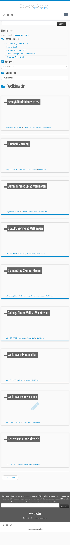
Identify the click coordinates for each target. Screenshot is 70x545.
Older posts (10, 477)
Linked (27, 380)
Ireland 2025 (11, 47)
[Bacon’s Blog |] (35, 5)
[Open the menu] (66, 15)
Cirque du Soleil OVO (15, 57)
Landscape (27, 127)
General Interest (25, 464)
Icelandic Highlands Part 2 (17, 43)
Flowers (22, 169)
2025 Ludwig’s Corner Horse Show (21, 53)
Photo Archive (31, 169)
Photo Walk (33, 211)
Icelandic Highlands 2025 (17, 50)
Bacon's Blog (38, 529)
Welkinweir (47, 127)
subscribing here (22, 35)
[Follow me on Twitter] (13, 15)
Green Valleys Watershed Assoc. (33, 296)
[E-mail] (9, 15)
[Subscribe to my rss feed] (5, 15)
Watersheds (37, 127)
